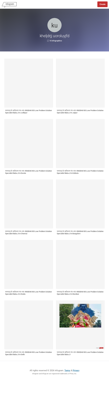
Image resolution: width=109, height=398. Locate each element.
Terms (67, 370)
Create (102, 4)
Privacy (76, 370)
